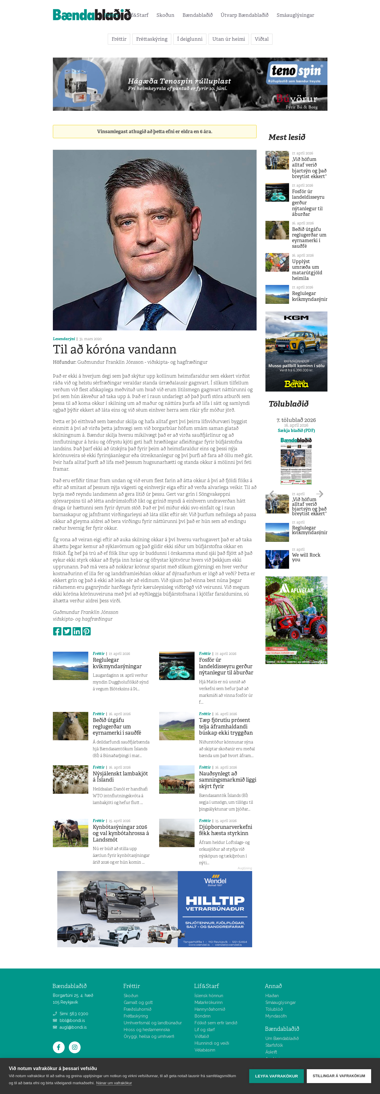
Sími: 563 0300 (70, 1013)
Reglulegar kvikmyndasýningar (117, 663)
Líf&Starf (138, 15)
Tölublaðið (288, 404)
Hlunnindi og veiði (212, 1043)
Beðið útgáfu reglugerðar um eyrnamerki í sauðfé (117, 726)
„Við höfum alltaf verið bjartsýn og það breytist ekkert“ (309, 168)
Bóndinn (203, 1016)
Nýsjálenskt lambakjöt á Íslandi (120, 777)
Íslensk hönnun (209, 995)
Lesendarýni (64, 338)
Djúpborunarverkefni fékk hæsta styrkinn (225, 830)
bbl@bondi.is (69, 1020)
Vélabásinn (205, 1050)
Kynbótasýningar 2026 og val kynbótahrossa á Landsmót (121, 833)
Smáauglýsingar (295, 15)
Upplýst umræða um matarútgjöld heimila (307, 270)
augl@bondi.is (70, 1027)
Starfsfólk (274, 1045)
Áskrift (271, 1052)
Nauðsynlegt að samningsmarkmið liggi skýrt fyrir (227, 780)
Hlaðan (272, 995)
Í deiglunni (190, 39)
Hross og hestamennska (147, 1029)
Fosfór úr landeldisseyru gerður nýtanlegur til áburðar (226, 666)
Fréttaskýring (151, 39)
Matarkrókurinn (209, 1002)
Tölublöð (274, 1009)
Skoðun (165, 15)
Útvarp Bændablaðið (244, 15)
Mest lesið (286, 137)
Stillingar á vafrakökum (339, 1076)
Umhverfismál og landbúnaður (153, 1022)
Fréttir (111, 15)
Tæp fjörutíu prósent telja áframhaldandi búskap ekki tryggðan (226, 726)
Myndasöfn (276, 1016)
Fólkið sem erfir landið (216, 1022)
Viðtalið (202, 1036)
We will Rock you (306, 557)
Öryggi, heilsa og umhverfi (149, 1036)
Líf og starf (205, 1029)
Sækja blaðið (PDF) (296, 430)
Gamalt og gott (138, 1002)
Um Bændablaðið (282, 1038)
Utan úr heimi (228, 39)
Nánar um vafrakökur (114, 1083)
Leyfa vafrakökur (276, 1076)
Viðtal (262, 39)
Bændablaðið (197, 15)
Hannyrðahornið (210, 1009)
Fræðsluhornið (137, 1009)
